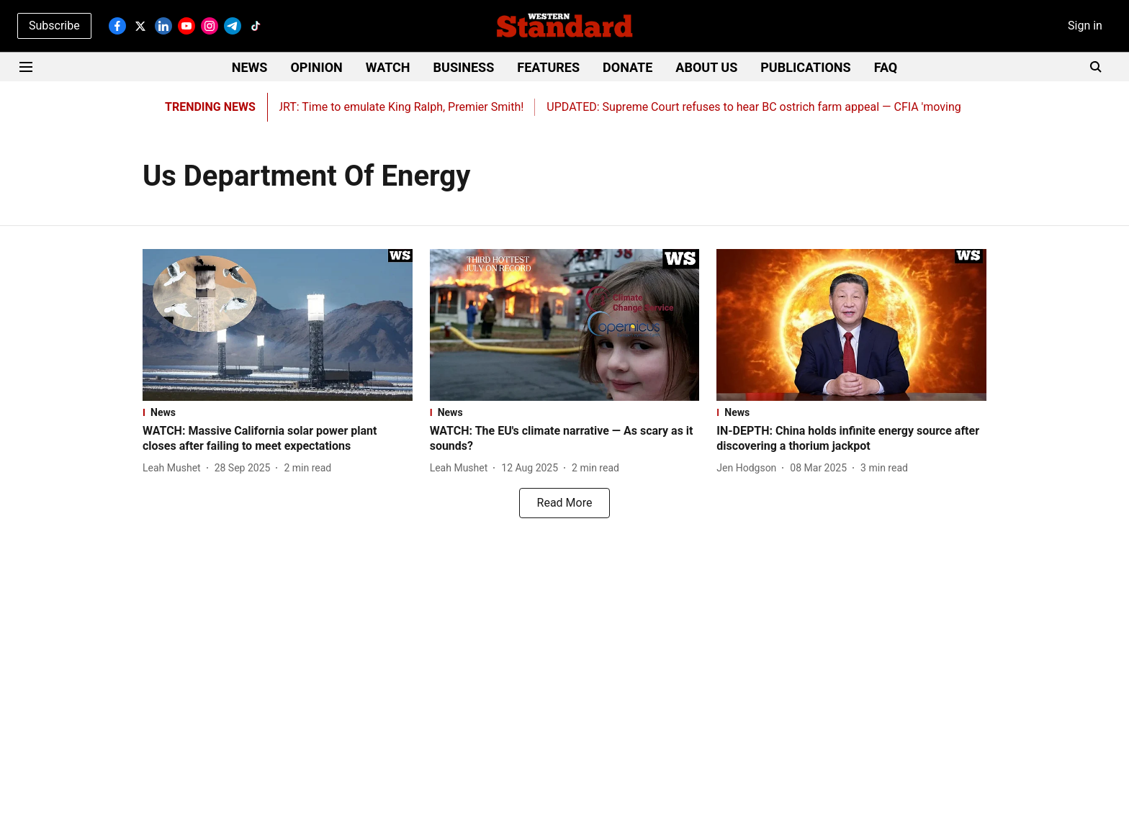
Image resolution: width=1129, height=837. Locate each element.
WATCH (388, 67)
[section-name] (278, 412)
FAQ (886, 67)
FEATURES (548, 67)
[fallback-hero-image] (278, 325)
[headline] (278, 439)
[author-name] (175, 468)
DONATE (627, 67)
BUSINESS (464, 67)
